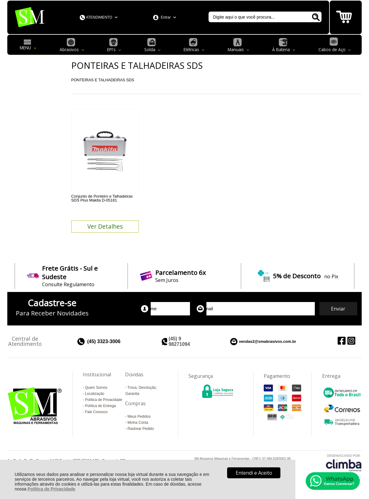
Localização (94, 394)
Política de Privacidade (52, 489)
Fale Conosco (96, 412)
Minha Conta (138, 422)
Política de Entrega (100, 406)
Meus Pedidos (139, 416)
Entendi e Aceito (254, 472)
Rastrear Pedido (141, 429)
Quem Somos (96, 387)
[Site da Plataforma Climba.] (344, 463)
